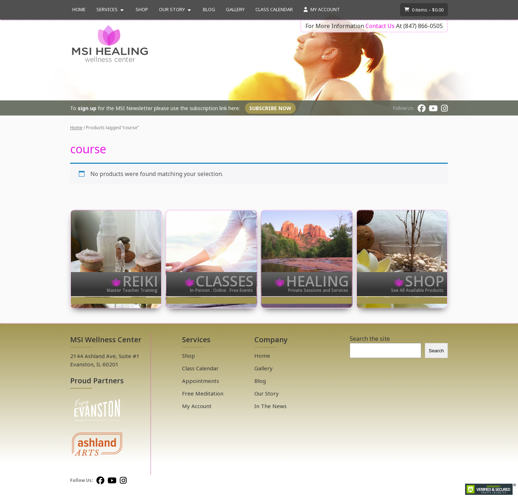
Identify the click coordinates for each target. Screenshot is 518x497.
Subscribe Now (270, 108)
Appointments (200, 380)
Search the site (370, 339)
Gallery (235, 9)
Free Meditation (202, 393)
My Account (322, 9)
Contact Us (380, 26)
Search (436, 350)
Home (79, 9)
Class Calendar (274, 9)
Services (107, 9)
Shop (142, 9)
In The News (270, 406)
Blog (209, 9)
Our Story (172, 9)
